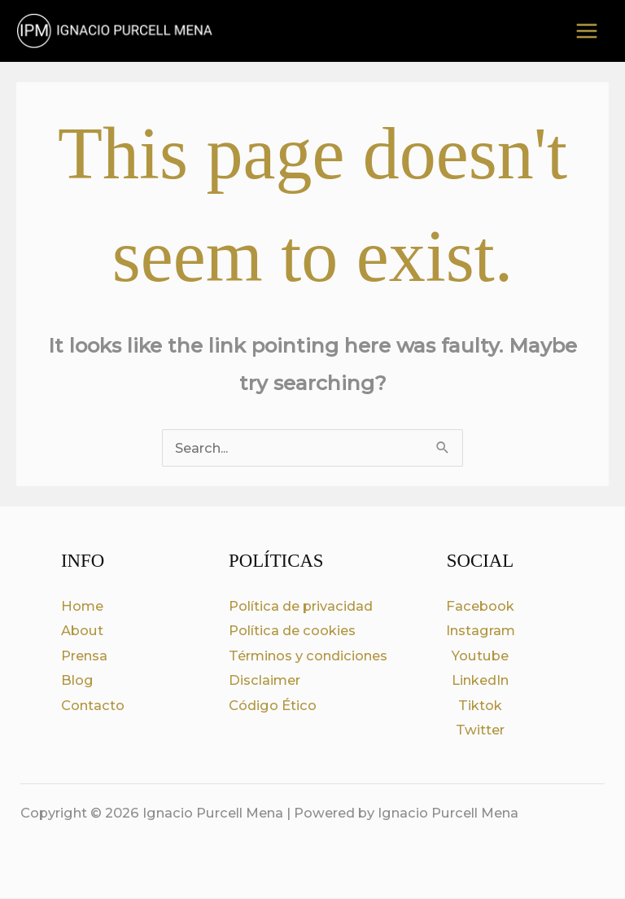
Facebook (480, 607)
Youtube (480, 656)
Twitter (480, 731)
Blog (77, 681)
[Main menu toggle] (586, 32)
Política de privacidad (301, 607)
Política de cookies (292, 632)
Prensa (84, 656)
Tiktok (480, 706)
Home (82, 607)
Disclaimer (264, 681)
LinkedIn (480, 681)
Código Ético (273, 706)
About (82, 632)
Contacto (93, 706)
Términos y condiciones (308, 656)
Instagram (480, 632)
